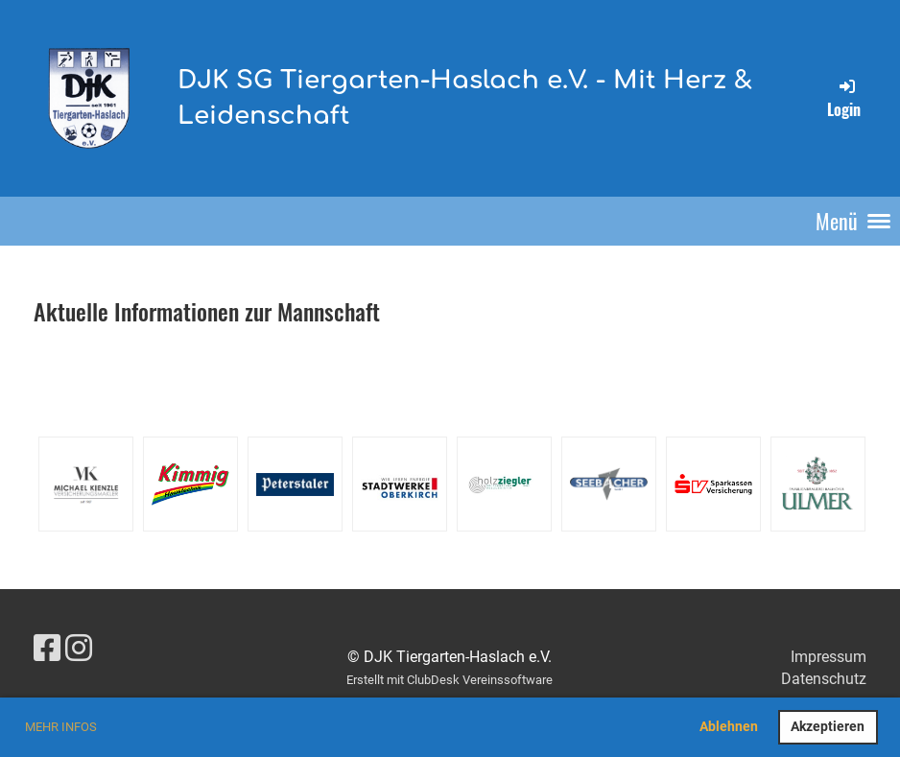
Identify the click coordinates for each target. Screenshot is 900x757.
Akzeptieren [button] (827, 727)
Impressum (828, 657)
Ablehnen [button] (728, 727)
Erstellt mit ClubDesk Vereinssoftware (449, 680)
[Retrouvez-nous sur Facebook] (47, 648)
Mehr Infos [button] (61, 727)
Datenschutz (823, 679)
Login (844, 98)
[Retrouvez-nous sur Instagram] (78, 648)
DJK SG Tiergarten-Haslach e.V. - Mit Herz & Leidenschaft (465, 97)
